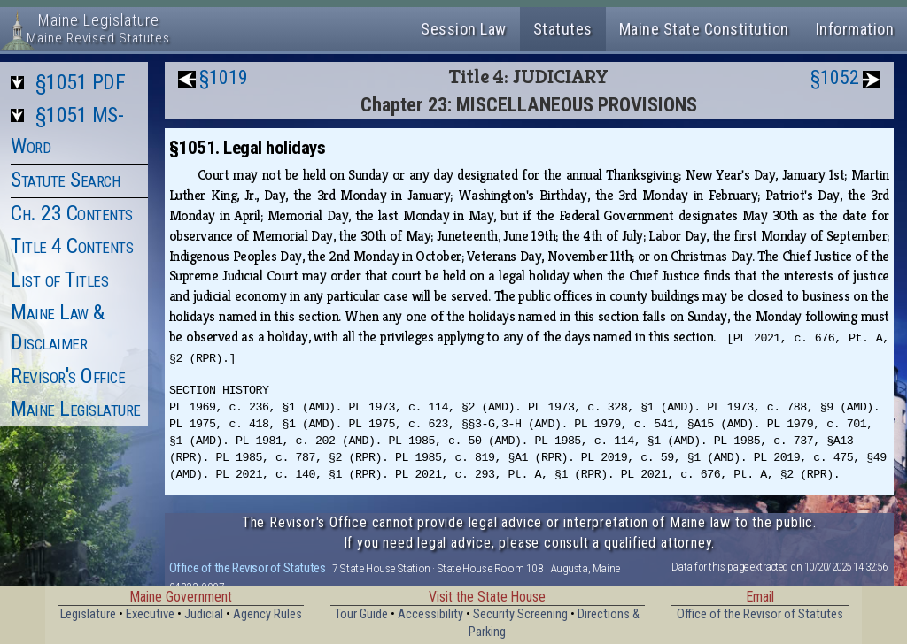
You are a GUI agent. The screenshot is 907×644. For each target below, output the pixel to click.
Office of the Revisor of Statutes (247, 568)
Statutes (563, 28)
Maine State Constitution (704, 28)
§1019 (223, 77)
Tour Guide (361, 614)
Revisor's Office (68, 376)
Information (855, 28)
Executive (150, 614)
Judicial (203, 614)
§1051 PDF (80, 82)
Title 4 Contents (72, 246)
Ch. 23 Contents (72, 213)
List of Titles (59, 279)
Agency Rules (267, 614)
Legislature (88, 614)
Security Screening (520, 614)
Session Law (464, 28)
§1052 (834, 77)
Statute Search (65, 179)
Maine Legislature (76, 408)
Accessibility (430, 614)
